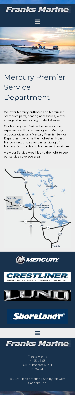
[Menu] (37, 22)
